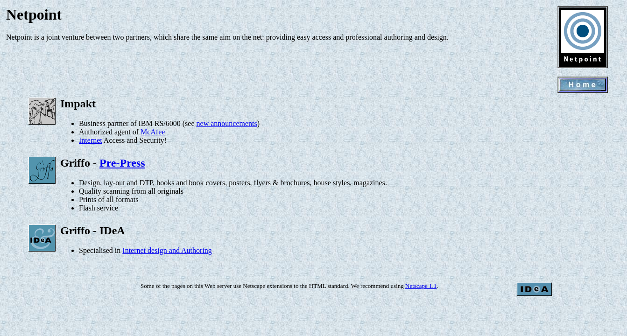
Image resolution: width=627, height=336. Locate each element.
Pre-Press (122, 163)
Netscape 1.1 (421, 285)
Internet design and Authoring (167, 250)
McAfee (153, 132)
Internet (90, 140)
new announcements (227, 123)
